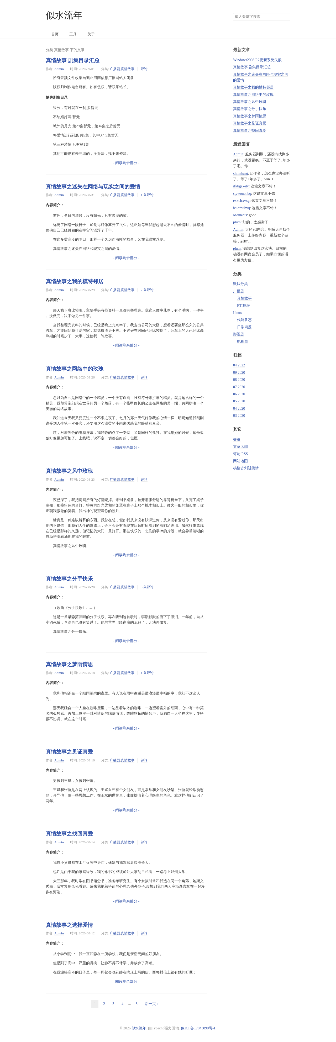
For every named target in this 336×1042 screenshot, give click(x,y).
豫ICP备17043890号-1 (198, 1028)
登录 (236, 439)
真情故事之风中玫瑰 (69, 471)
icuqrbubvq (241, 208)
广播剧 (115, 69)
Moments (240, 215)
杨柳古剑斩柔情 (246, 468)
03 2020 (239, 416)
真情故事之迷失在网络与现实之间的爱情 (93, 187)
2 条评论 (147, 290)
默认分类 (240, 284)
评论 (144, 69)
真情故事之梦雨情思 (69, 664)
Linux (237, 313)
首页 (55, 34)
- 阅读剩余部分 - (126, 163)
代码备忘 (244, 320)
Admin (59, 69)
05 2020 (239, 401)
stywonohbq (242, 194)
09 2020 (239, 373)
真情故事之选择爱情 (69, 925)
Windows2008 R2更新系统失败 (257, 60)
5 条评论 (147, 587)
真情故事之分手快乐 (69, 579)
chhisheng (240, 173)
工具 (73, 34)
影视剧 (238, 334)
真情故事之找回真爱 (69, 833)
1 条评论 (147, 195)
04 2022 (239, 365)
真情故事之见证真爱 (69, 752)
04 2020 (239, 409)
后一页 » (152, 1004)
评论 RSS (240, 454)
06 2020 (239, 394)
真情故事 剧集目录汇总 (72, 60)
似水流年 (64, 15)
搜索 (286, 17)
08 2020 (239, 380)
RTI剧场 (243, 306)
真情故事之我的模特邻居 (74, 281)
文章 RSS (240, 447)
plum (237, 222)
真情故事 (127, 69)
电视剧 (242, 342)
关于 (91, 34)
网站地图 (240, 461)
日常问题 (244, 327)
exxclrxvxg (241, 201)
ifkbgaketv (241, 186)
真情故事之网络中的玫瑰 (74, 369)
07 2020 (239, 387)
